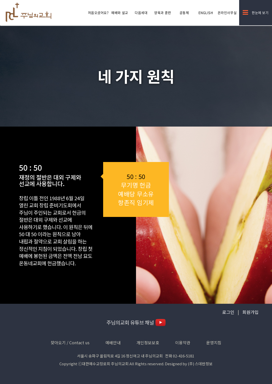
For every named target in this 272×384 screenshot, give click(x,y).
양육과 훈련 (162, 12)
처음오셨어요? (98, 12)
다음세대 (141, 12)
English (205, 12)
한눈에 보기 (256, 12)
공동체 (184, 12)
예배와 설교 (119, 12)
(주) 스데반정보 (200, 363)
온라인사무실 (227, 12)
